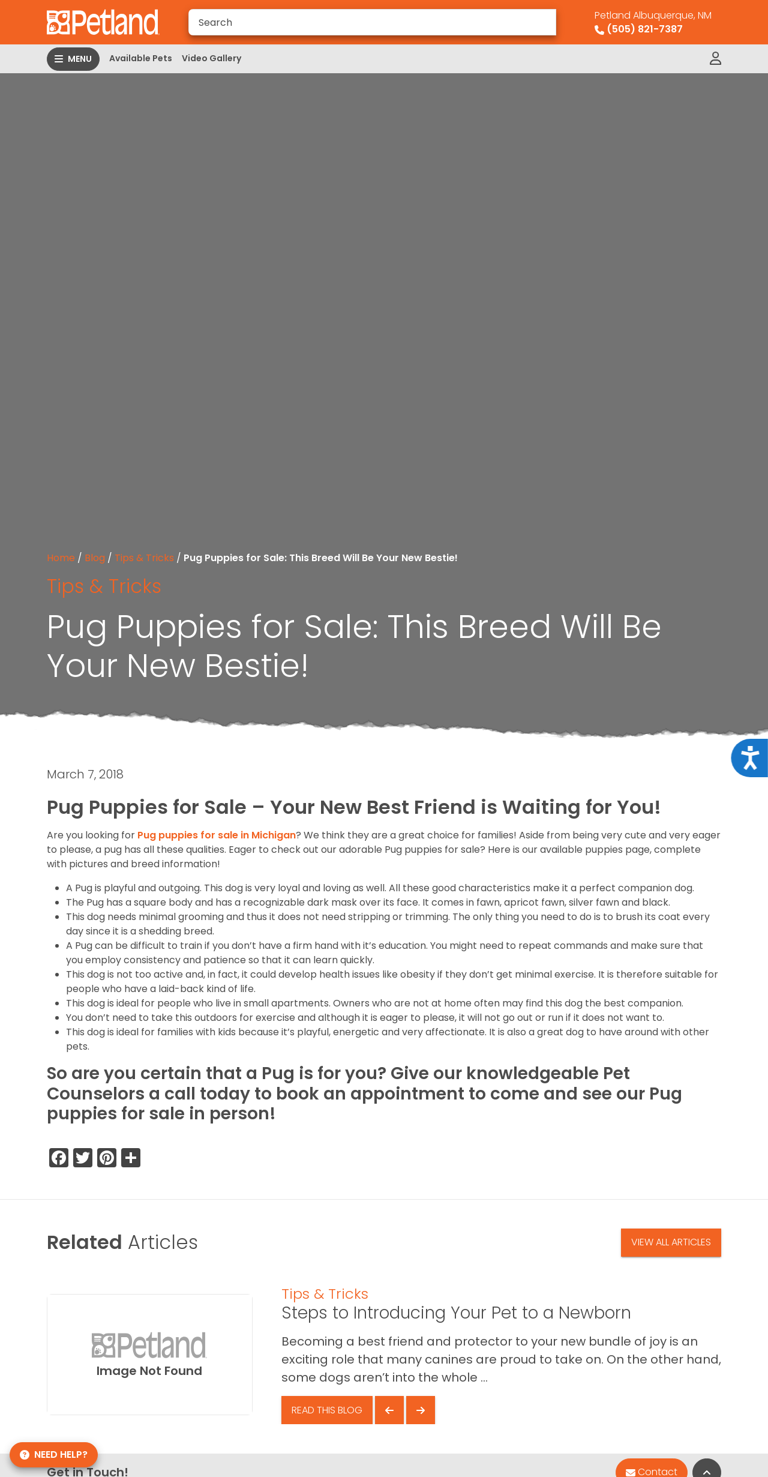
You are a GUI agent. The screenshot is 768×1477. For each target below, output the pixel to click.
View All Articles (671, 1242)
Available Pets (140, 58)
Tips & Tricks (144, 558)
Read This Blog (327, 1410)
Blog (95, 558)
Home (61, 558)
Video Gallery (211, 58)
